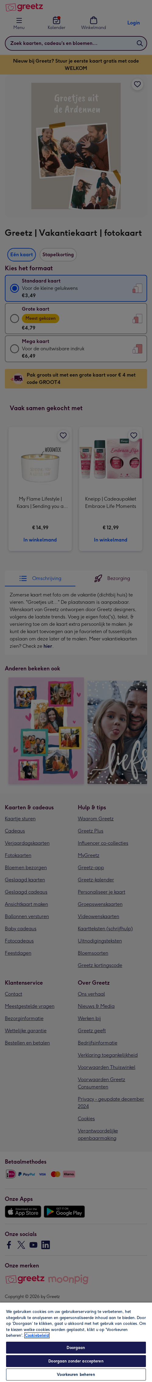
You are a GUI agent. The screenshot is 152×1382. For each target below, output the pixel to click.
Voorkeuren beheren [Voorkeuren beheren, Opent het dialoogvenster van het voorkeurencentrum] (76, 1374)
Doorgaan (76, 1347)
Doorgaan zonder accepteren (75, 1361)
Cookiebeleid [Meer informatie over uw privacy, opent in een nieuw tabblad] (37, 1335)
